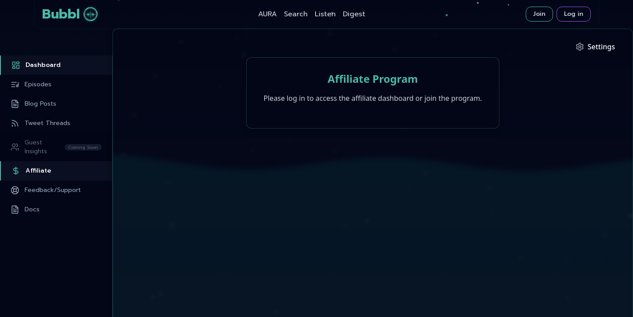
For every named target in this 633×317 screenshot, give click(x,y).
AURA (267, 14)
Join (539, 13)
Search (296, 14)
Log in (573, 13)
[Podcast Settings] (595, 46)
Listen (325, 14)
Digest (354, 14)
